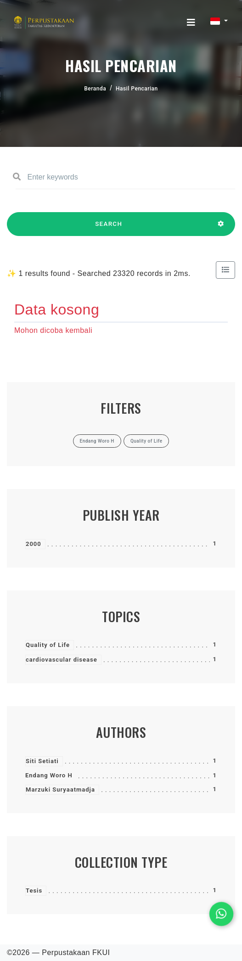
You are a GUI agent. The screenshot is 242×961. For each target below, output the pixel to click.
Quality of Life (48, 644)
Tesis (34, 890)
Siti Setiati (42, 761)
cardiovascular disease (61, 659)
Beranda (95, 88)
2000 (33, 543)
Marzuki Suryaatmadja (60, 789)
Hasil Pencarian (137, 88)
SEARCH (108, 228)
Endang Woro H (49, 775)
